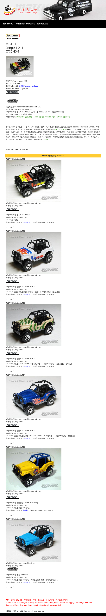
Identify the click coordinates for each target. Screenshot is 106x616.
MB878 (45, 139)
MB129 (56, 129)
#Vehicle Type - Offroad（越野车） (58, 117)
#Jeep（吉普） (39, 117)
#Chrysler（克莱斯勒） (25, 117)
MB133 (63, 129)
